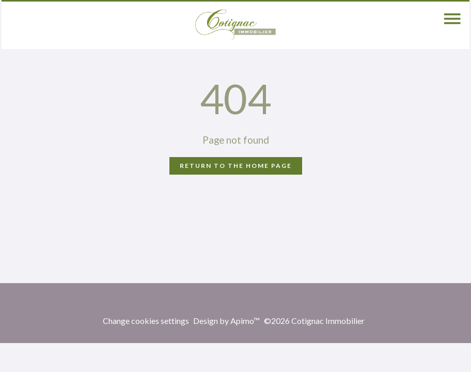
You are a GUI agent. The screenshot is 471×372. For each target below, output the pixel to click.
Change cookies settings (146, 321)
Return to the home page (236, 165)
